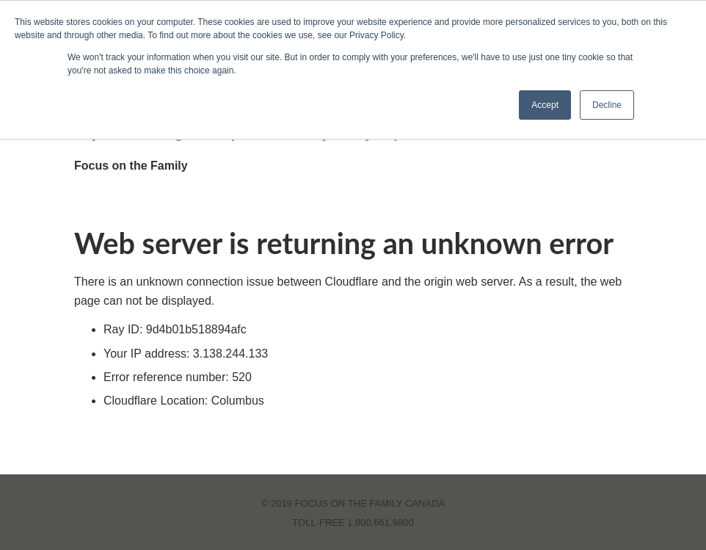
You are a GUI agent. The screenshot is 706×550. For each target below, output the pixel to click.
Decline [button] (607, 105)
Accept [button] (544, 105)
